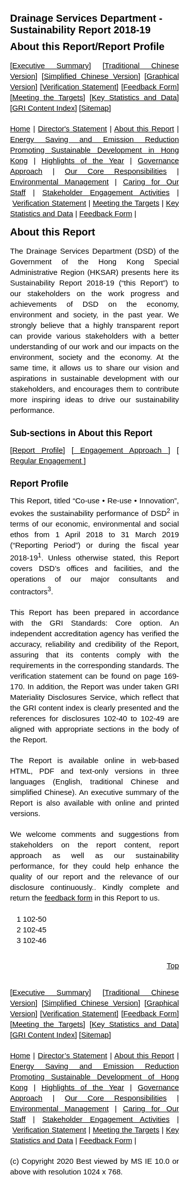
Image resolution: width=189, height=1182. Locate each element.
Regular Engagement (47, 460)
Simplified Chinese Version (91, 76)
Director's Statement (72, 128)
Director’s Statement (72, 1055)
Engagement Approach (121, 450)
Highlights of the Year (82, 160)
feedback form (68, 897)
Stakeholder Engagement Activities (106, 192)
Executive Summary (50, 65)
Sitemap (95, 108)
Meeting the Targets (47, 97)
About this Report (52, 46)
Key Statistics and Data (134, 97)
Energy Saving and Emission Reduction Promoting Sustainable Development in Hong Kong (94, 150)
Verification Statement (79, 86)
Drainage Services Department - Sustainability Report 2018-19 (86, 24)
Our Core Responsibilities (116, 171)
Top (173, 965)
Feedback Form (150, 86)
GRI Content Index (43, 108)
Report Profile (37, 450)
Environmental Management (59, 181)
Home (20, 128)
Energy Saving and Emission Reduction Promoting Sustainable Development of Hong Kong (94, 1077)
